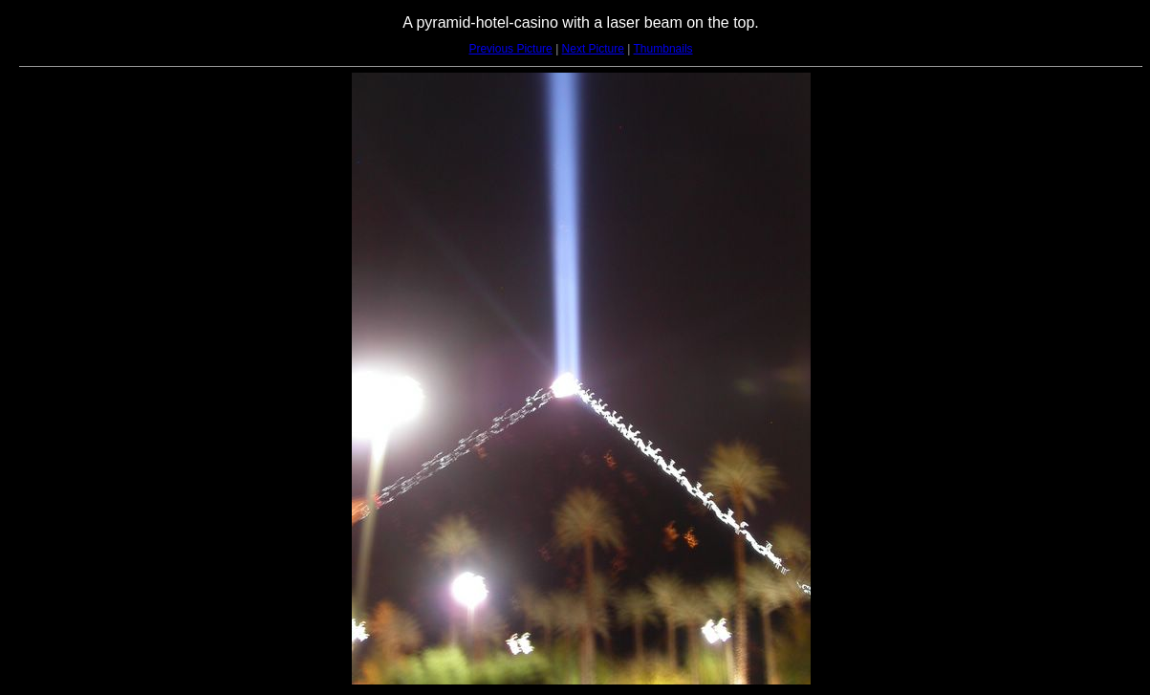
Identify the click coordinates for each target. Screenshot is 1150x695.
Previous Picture (510, 48)
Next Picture (593, 48)
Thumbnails (663, 48)
